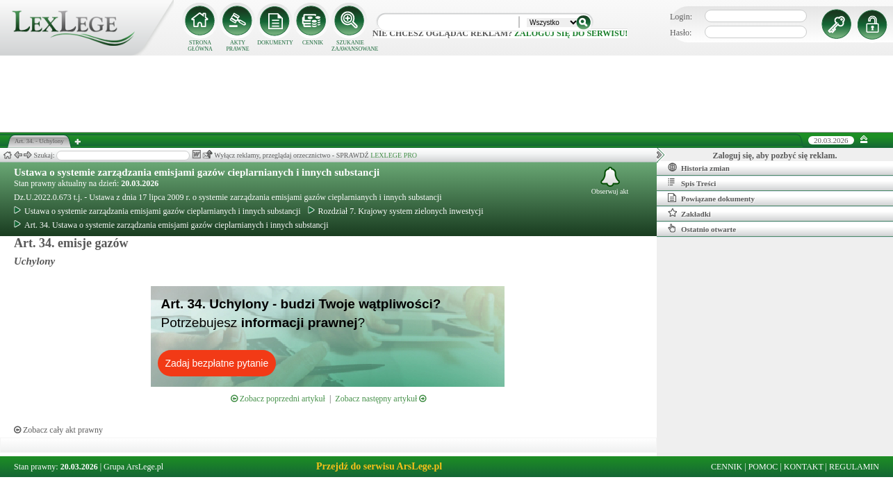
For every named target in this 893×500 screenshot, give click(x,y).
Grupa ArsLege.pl (133, 467)
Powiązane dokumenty (711, 198)
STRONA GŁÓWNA (200, 46)
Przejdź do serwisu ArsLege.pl (379, 466)
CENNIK (312, 43)
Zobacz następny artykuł (380, 398)
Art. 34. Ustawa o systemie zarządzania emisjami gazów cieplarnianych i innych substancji (171, 225)
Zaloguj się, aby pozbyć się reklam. (775, 155)
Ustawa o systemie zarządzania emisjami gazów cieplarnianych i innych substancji (196, 172)
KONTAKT (804, 467)
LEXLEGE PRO (393, 155)
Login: (681, 17)
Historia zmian (699, 167)
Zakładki (689, 213)
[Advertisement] (447, 93)
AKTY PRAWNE (237, 46)
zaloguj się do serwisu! (571, 33)
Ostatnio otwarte (702, 228)
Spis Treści (692, 183)
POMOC (763, 467)
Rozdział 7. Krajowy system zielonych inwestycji (396, 211)
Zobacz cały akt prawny (58, 430)
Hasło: (680, 33)
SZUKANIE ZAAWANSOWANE (350, 46)
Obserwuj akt (610, 181)
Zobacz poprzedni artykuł (278, 398)
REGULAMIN (854, 467)
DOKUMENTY (275, 43)
